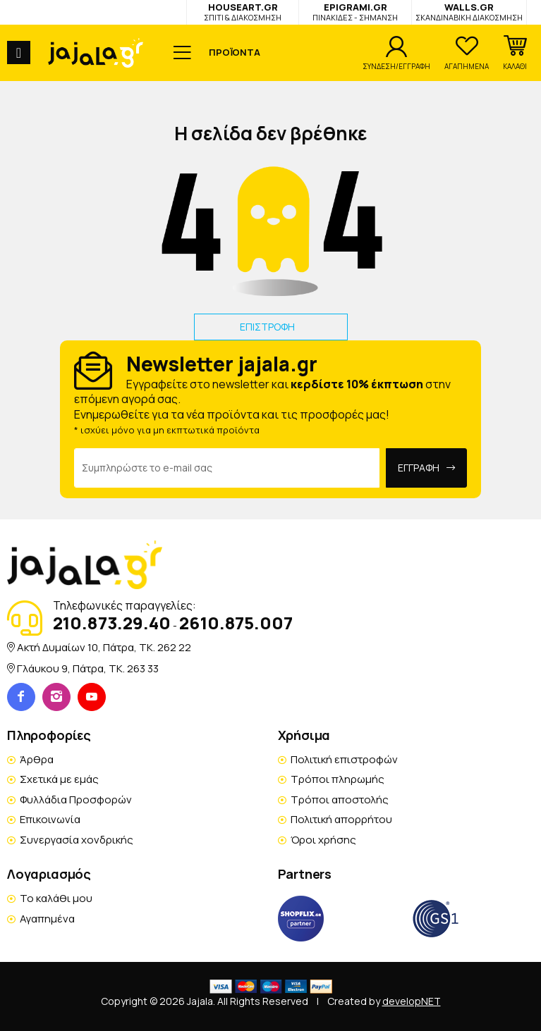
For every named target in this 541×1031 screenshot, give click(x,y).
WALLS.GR (469, 12)
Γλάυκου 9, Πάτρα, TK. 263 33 (88, 668)
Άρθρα (37, 759)
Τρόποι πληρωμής (337, 779)
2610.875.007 (236, 622)
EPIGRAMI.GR (355, 12)
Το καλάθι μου (56, 898)
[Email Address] (227, 468)
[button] (515, 53)
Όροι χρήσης (323, 839)
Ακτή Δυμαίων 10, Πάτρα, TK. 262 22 (104, 647)
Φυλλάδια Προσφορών (76, 799)
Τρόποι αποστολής (340, 799)
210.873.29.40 (112, 622)
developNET (411, 1001)
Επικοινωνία (50, 819)
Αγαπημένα (47, 918)
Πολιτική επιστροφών (344, 759)
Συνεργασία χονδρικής (76, 839)
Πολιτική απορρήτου (341, 819)
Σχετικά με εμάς (59, 779)
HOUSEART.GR (242, 12)
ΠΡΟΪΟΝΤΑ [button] (234, 52)
